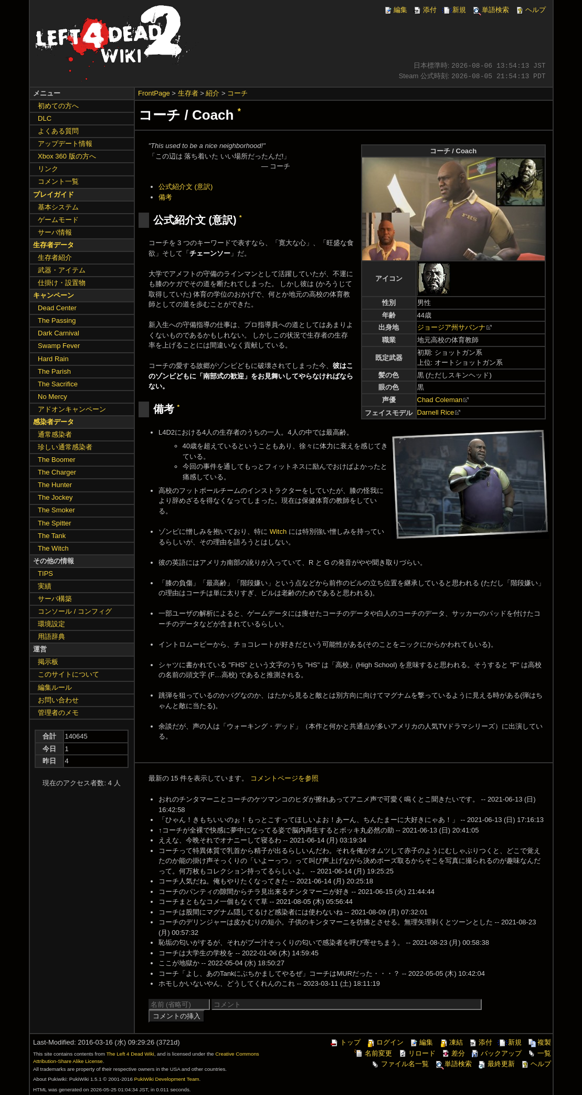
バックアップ (496, 1053)
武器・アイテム (62, 270)
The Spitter (54, 523)
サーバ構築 (55, 599)
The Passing (57, 320)
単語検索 (490, 10)
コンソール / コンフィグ (75, 611)
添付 (424, 10)
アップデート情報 (65, 144)
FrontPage (154, 93)
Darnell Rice (435, 412)
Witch (278, 531)
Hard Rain (53, 359)
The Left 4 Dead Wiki (130, 1054)
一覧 (539, 1053)
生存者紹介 (55, 257)
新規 (454, 10)
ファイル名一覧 (400, 1064)
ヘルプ (530, 10)
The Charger (57, 472)
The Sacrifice (58, 384)
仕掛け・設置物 (62, 283)
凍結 (451, 1042)
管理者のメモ (58, 713)
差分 (453, 1053)
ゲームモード (58, 220)
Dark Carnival (58, 333)
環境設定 (51, 624)
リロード (417, 1053)
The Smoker (56, 510)
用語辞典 (51, 636)
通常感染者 (55, 434)
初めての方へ (58, 106)
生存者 (188, 93)
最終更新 (496, 1064)
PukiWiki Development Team (166, 1079)
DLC (44, 118)
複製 (539, 1042)
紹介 (212, 93)
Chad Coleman (440, 400)
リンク (48, 169)
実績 (44, 586)
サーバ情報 (55, 232)
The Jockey (55, 497)
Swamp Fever (59, 346)
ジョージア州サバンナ (451, 327)
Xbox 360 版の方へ (67, 156)
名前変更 (373, 1053)
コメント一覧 (58, 181)
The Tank (52, 536)
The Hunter (55, 485)
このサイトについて (68, 674)
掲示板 (48, 662)
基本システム (58, 207)
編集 (395, 10)
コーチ (237, 93)
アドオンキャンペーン (72, 409)
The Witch (53, 548)
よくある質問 (58, 131)
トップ (345, 1042)
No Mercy (52, 397)
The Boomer (57, 460)
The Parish (54, 371)
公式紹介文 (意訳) (185, 187)
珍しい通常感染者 (65, 447)
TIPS (45, 573)
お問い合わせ (58, 700)
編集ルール (55, 687)
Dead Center (57, 308)
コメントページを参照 (284, 778)
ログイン (385, 1042)
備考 (165, 197)
